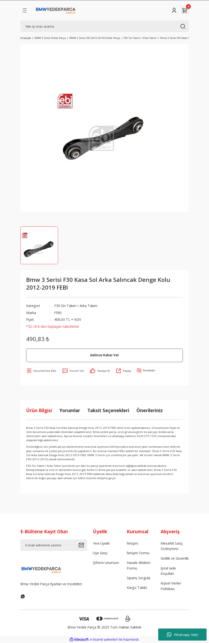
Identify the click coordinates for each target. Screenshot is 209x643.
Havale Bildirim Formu (138, 565)
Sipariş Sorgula (138, 578)
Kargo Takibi (137, 587)
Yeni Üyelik (101, 543)
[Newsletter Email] (53, 545)
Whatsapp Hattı (182, 634)
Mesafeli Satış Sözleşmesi (172, 546)
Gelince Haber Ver (104, 355)
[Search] (104, 26)
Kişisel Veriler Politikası (171, 586)
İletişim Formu (138, 553)
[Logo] (56, 10)
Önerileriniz (149, 410)
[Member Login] (174, 10)
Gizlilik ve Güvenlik (175, 558)
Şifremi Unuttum (106, 562)
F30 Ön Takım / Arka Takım (75, 305)
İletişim (132, 543)
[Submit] (82, 545)
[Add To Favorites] (41, 371)
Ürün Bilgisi (39, 410)
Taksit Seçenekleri (108, 410)
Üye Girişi (100, 553)
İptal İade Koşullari (168, 571)
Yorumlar (69, 410)
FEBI (57, 312)
